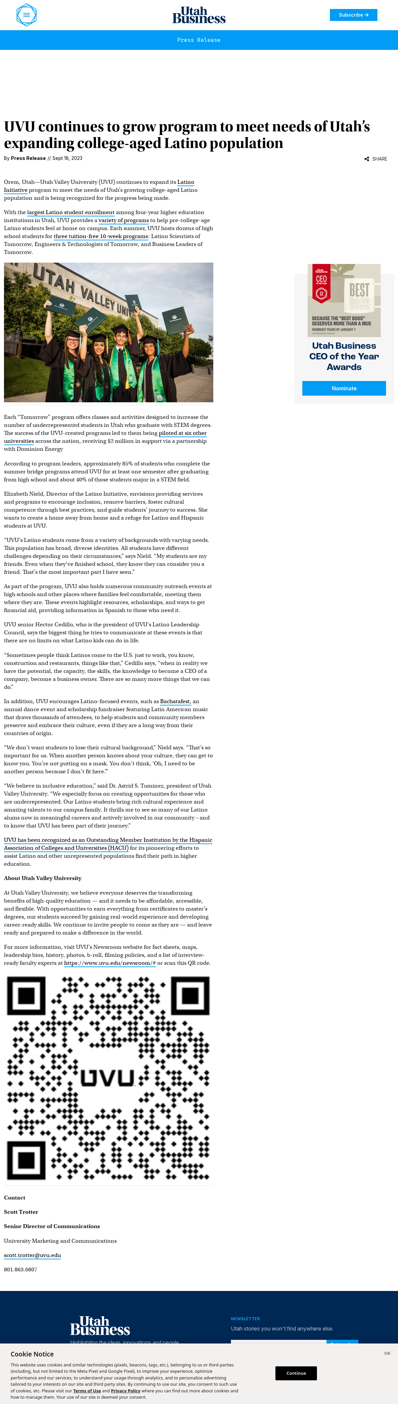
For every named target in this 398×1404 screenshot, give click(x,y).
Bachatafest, (175, 701)
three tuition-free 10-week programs (101, 236)
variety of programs (124, 220)
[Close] (387, 1354)
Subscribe (353, 15)
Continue (296, 1373)
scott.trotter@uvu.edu (32, 1255)
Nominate (344, 388)
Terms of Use (87, 1391)
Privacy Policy (126, 1391)
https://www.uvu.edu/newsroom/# (110, 962)
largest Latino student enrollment (71, 212)
